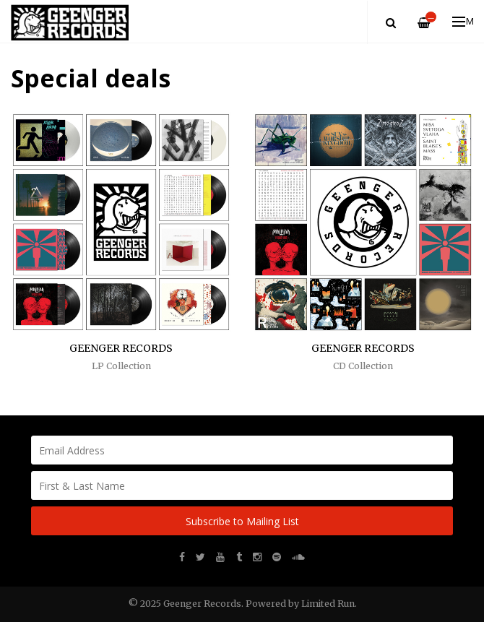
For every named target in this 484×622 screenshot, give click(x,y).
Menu (463, 21)
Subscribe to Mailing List (242, 521)
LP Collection (121, 365)
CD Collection (363, 365)
